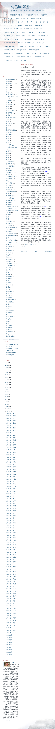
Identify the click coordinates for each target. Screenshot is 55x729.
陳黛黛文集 (9, 179)
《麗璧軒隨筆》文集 (11, 147)
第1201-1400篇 (18, 25)
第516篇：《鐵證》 (11, 535)
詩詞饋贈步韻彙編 (11, 130)
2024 (6, 367)
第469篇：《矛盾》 (11, 425)
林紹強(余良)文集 (11, 111)
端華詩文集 (9, 189)
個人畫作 (8, 295)
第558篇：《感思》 (11, 632)
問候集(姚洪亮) (10, 300)
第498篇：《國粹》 (11, 489)
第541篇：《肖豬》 (11, 593)
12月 (8, 408)
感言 (7, 81)
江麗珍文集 (9, 104)
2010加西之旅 (28, 29)
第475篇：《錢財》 (11, 437)
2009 (6, 404)
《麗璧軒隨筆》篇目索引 (16, 15)
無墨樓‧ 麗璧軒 (22, 7)
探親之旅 (8, 287)
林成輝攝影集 (10, 83)
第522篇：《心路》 (11, 549)
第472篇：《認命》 (11, 430)
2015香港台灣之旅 (20, 36)
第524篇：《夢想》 (11, 554)
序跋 (7, 272)
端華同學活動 (10, 317)
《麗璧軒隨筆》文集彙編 (22, 53)
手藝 (7, 308)
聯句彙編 (8, 319)
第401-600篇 (24, 22)
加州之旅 (8, 282)
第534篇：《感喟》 (11, 576)
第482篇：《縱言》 (11, 454)
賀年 (7, 289)
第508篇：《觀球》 (11, 515)
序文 (7, 181)
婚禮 (7, 304)
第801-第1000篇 (44, 22)
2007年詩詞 (9, 637)
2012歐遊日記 (31, 32)
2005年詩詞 (9, 642)
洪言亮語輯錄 (10, 310)
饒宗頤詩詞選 (10, 336)
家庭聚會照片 (10, 202)
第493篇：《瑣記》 (11, 479)
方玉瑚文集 (9, 225)
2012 (6, 397)
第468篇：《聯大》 (11, 423)
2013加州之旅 (41, 32)
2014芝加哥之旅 (8, 36)
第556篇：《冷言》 (11, 627)
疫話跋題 (8, 231)
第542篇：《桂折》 (11, 596)
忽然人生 (8, 306)
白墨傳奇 (47, 46)
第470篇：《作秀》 (11, 428)
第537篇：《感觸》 (11, 584)
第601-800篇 (34, 22)
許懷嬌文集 (9, 113)
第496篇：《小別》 (11, 486)
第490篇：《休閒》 (11, 471)
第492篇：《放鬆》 (11, 476)
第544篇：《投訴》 (11, 601)
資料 (7, 102)
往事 (7, 138)
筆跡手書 (8, 132)
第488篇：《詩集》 (11, 469)
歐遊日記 (8, 255)
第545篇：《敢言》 (11, 603)
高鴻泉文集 (9, 183)
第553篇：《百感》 (11, 620)
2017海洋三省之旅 (43, 36)
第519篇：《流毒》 (11, 542)
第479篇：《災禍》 (11, 447)
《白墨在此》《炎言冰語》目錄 (40, 53)
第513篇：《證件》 (11, 528)
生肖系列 (39, 46)
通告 (7, 334)
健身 (7, 280)
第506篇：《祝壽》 (11, 510)
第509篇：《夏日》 (11, 518)
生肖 (7, 159)
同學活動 (8, 214)
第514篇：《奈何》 (11, 530)
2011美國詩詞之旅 (9, 32)
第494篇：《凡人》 (11, 481)
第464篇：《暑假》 (11, 413)
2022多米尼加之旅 (39, 39)
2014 (6, 392)
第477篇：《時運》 (11, 442)
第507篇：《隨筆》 (11, 513)
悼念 (7, 128)
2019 (6, 379)
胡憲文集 (8, 204)
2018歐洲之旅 (8, 39)
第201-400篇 (15, 22)
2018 (6, 382)
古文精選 (23, 60)
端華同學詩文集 (8, 53)
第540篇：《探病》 (11, 591)
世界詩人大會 (10, 244)
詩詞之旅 (8, 257)
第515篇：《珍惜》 (11, 532)
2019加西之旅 (18, 39)
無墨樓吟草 (44, 15)
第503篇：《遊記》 (11, 503)
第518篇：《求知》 (11, 540)
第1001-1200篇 (8, 25)
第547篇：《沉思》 (11, 608)
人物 (7, 119)
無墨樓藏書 (9, 312)
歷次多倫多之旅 (21, 46)
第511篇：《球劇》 (11, 523)
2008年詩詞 (9, 635)
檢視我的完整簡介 (7, 720)
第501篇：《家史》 (11, 498)
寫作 (7, 143)
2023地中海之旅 (29, 43)
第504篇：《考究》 (11, 506)
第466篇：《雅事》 (11, 418)
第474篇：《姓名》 (11, 435)
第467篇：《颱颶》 (11, 420)
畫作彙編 (8, 270)
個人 (7, 90)
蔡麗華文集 (9, 100)
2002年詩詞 (9, 649)
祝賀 (7, 125)
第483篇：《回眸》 (11, 457)
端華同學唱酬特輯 (34, 50)
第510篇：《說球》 (11, 520)
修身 (7, 155)
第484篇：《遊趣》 (11, 459)
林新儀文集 (9, 170)
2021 (6, 375)
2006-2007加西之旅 (11, 206)
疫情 (7, 157)
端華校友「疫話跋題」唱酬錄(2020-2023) (15, 50)
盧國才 (13, 662)
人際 (7, 140)
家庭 (7, 108)
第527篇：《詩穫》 (11, 562)
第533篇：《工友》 (11, 574)
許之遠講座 (9, 325)
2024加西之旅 (40, 43)
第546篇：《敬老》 (11, 606)
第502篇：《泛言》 (11, 501)
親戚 (7, 323)
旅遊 (7, 92)
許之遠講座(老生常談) (12, 344)
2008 (6, 406)
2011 (6, 399)
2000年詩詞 (9, 654)
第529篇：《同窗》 (11, 564)
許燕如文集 (9, 276)
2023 (6, 370)
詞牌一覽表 (9, 327)
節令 (7, 136)
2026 (6, 362)
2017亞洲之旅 (31, 36)
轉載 (7, 153)
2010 (6, 401)
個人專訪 (8, 267)
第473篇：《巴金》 (11, 432)
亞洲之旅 (8, 293)
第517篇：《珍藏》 (11, 537)
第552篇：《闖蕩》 (11, 618)
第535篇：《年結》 (11, 579)
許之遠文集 (9, 346)
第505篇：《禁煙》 (11, 508)
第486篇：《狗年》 (11, 464)
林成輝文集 (9, 250)
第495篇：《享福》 (11, 484)
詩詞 (7, 85)
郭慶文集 (8, 278)
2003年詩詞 (9, 647)
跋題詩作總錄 (10, 331)
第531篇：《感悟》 (11, 569)
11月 (8, 411)
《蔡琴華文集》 (10, 242)
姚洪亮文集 (9, 123)
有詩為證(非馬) (10, 355)
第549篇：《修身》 (11, 610)
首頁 (5, 15)
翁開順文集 (9, 246)
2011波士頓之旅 (21, 32)
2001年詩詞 (9, 652)
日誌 (7, 87)
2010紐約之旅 (18, 29)
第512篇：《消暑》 (11, 525)
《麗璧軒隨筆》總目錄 (32, 15)
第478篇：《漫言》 (11, 445)
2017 (6, 384)
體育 (7, 193)
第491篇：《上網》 (11, 474)
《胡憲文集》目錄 (39, 57)
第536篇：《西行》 (11, 581)
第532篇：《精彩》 (11, 571)
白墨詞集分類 (8, 18)
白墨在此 (8, 115)
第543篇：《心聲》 (11, 598)
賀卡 (7, 238)
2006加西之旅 (28, 25)
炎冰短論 (8, 187)
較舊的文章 (48, 251)
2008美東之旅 (38, 25)
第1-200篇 (7, 22)
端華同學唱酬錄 (10, 79)
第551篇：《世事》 (11, 615)
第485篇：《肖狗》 (11, 462)
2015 (6, 389)
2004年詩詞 (9, 645)
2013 (6, 394)
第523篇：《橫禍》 (11, 552)
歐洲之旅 (8, 253)
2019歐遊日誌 (28, 39)
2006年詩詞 (9, 640)
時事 (7, 121)
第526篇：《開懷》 (11, 559)
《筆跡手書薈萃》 (9, 57)
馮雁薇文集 (9, 291)
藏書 (7, 321)
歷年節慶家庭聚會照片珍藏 (24, 57)
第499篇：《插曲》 (11, 491)
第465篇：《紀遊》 (11, 415)
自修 (25, 246)
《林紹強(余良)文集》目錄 (11, 60)
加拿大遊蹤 (31, 46)
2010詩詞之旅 (38, 29)
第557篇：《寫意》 (11, 630)
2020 (6, 377)
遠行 (7, 248)
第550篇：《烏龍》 (11, 613)
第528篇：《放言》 (11, 496)
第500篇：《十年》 (11, 493)
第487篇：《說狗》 (11, 467)
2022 (6, 372)
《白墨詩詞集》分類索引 (21, 18)
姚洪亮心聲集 (10, 302)
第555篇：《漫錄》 (11, 625)
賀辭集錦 (8, 329)
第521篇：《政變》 (11, 547)
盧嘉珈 (8, 174)
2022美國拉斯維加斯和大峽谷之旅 (13, 43)
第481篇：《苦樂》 (11, 452)
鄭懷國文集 (9, 221)
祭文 (7, 314)
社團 (7, 217)
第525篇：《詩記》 (11, 557)
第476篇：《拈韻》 (11, 440)
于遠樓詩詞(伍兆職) (11, 352)
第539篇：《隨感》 (11, 588)
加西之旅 (8, 285)
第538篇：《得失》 (11, 586)
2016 (6, 387)
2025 (6, 365)
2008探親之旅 (8, 29)
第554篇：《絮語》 (11, 623)
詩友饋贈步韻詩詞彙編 (37, 18)
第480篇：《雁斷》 (11, 450)
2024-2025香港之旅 (9, 46)
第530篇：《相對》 (11, 567)
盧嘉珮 (8, 274)
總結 (7, 168)
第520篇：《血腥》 (11, 545)
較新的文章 (24, 251)
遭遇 (7, 219)
